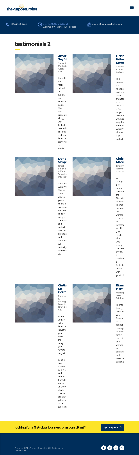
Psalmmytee (20, 450)
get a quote (113, 427)
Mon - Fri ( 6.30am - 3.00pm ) (55, 24)
